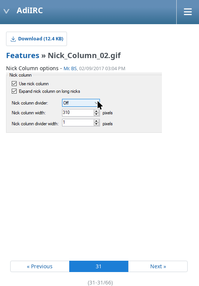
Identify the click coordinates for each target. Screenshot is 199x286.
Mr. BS (70, 68)
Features (22, 55)
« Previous (40, 266)
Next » (158, 266)
